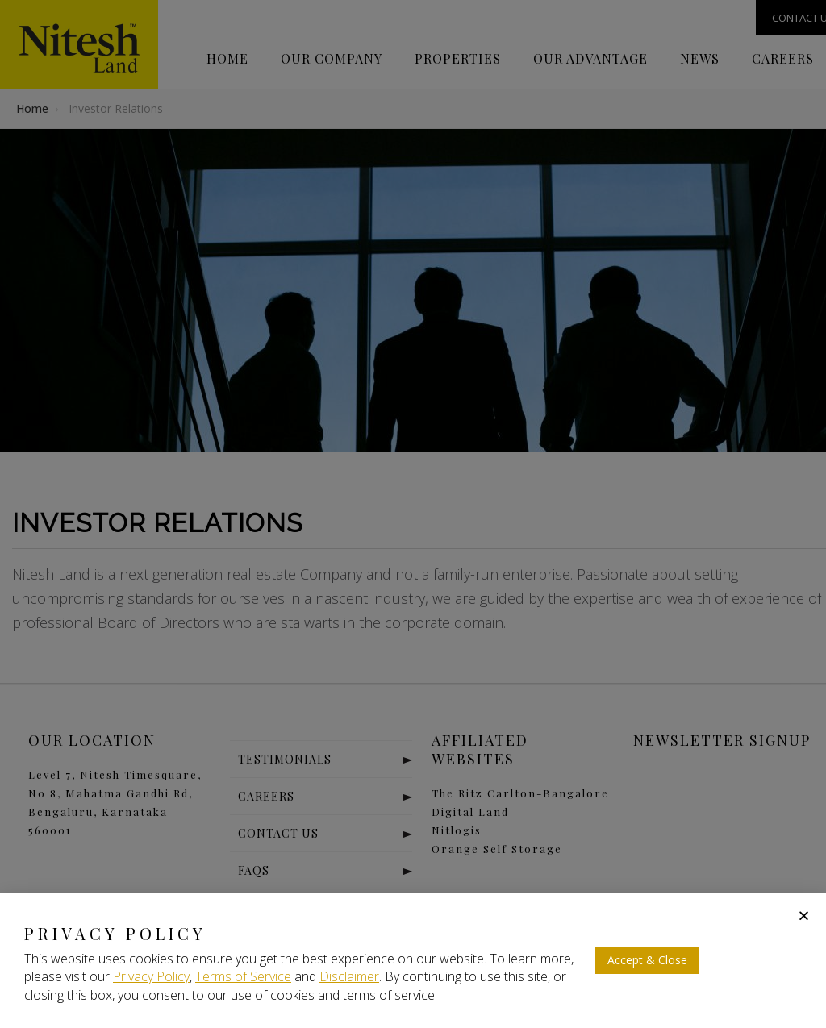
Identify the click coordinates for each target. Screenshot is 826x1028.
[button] (804, 915)
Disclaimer (349, 976)
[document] (413, 514)
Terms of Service (243, 976)
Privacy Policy (151, 976)
